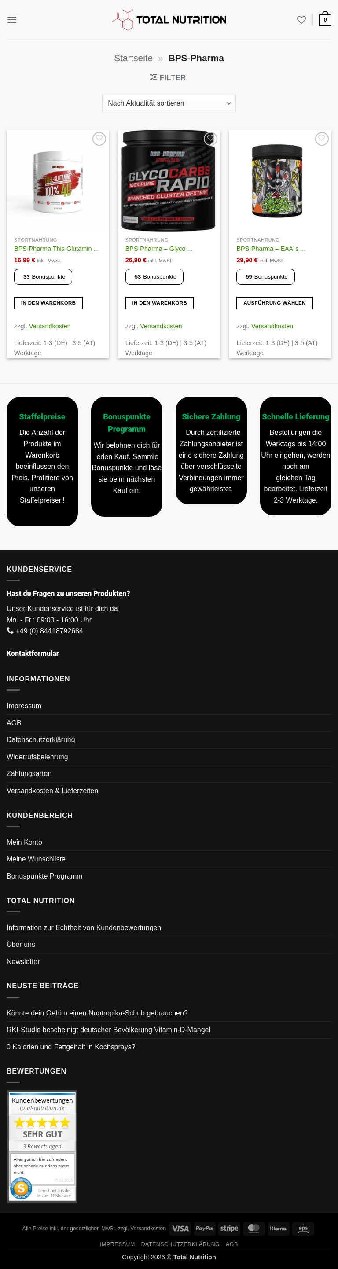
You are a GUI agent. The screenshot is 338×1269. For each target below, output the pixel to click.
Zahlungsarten (29, 773)
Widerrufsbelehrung (37, 757)
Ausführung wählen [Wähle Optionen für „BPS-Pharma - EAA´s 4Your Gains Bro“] (274, 302)
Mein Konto (24, 842)
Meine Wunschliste (36, 859)
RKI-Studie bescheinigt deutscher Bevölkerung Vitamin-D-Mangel (108, 1030)
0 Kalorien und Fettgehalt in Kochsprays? (71, 1047)
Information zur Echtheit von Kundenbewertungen (84, 927)
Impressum (24, 706)
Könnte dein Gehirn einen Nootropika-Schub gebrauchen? (97, 1013)
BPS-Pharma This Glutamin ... (56, 248)
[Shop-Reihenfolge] (168, 103)
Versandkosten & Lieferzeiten (52, 791)
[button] (12, 19)
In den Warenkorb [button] (48, 302)
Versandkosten (50, 326)
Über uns (21, 944)
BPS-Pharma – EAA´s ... (270, 248)
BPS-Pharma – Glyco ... (159, 248)
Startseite (133, 58)
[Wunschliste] (301, 19)
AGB (14, 723)
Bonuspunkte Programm (45, 876)
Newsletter (23, 961)
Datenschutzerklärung (41, 739)
